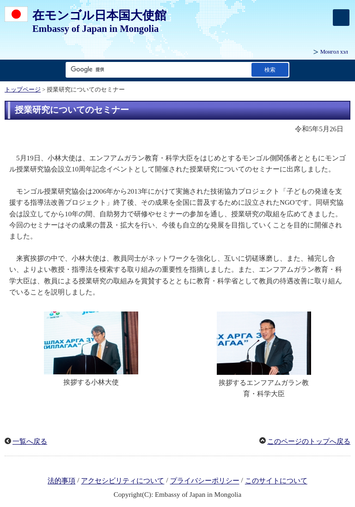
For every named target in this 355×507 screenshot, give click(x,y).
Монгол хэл (334, 52)
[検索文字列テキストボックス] (157, 69)
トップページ (23, 89)
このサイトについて (276, 481)
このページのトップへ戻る (308, 441)
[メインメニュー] (341, 17)
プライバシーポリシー (204, 481)
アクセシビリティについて (122, 481)
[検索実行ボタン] (269, 69)
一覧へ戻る (29, 441)
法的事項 (61, 481)
